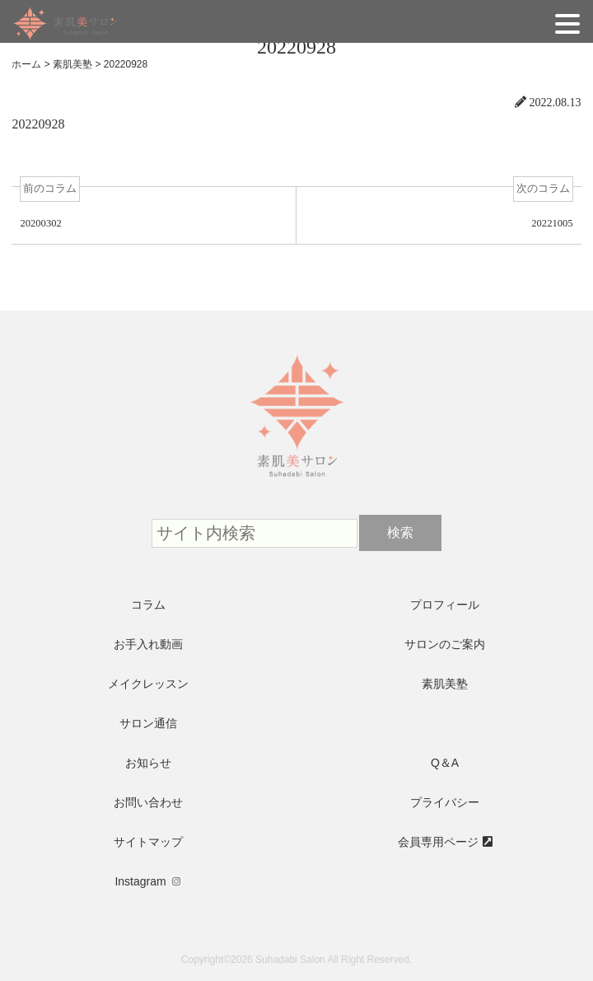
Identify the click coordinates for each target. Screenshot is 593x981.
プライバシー (444, 802)
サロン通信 (148, 723)
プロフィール (444, 604)
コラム (148, 604)
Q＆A (445, 762)
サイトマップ (148, 841)
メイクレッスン (148, 683)
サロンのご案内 (444, 644)
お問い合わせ (148, 802)
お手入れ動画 (148, 644)
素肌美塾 (445, 683)
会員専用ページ (438, 841)
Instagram (140, 881)
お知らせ (148, 762)
